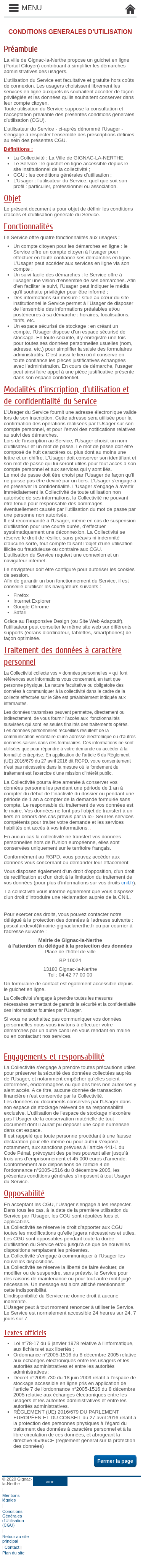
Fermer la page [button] (115, 1461)
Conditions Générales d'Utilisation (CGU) (13, 1518)
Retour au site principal (15, 1538)
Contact (12, 1547)
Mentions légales (10, 1497)
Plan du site (13, 1553)
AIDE (50, 1482)
